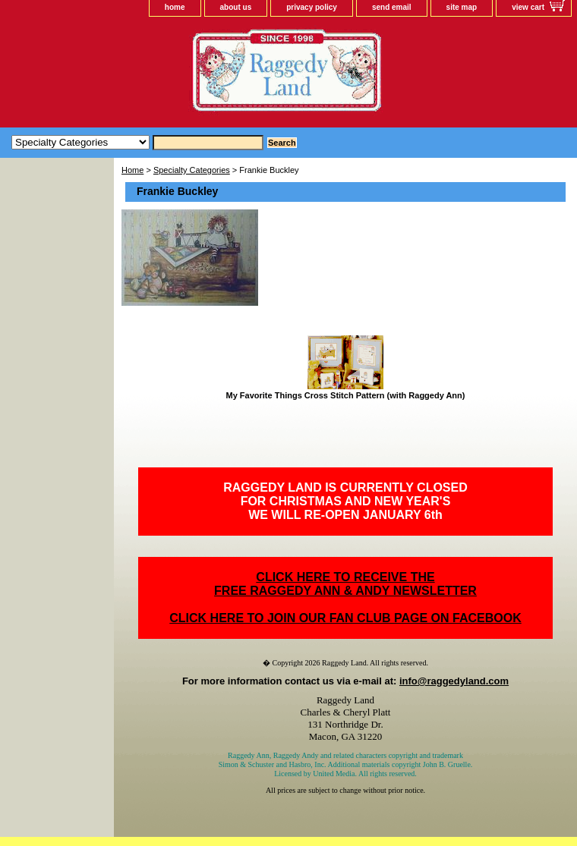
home (175, 7)
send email (391, 7)
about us (236, 7)
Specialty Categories (191, 170)
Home (132, 170)
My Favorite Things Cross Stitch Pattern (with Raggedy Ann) (345, 395)
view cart (528, 7)
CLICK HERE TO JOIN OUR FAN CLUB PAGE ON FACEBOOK (345, 618)
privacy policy (311, 7)
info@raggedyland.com (454, 681)
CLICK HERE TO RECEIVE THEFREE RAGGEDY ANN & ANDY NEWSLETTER (345, 584)
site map (462, 7)
